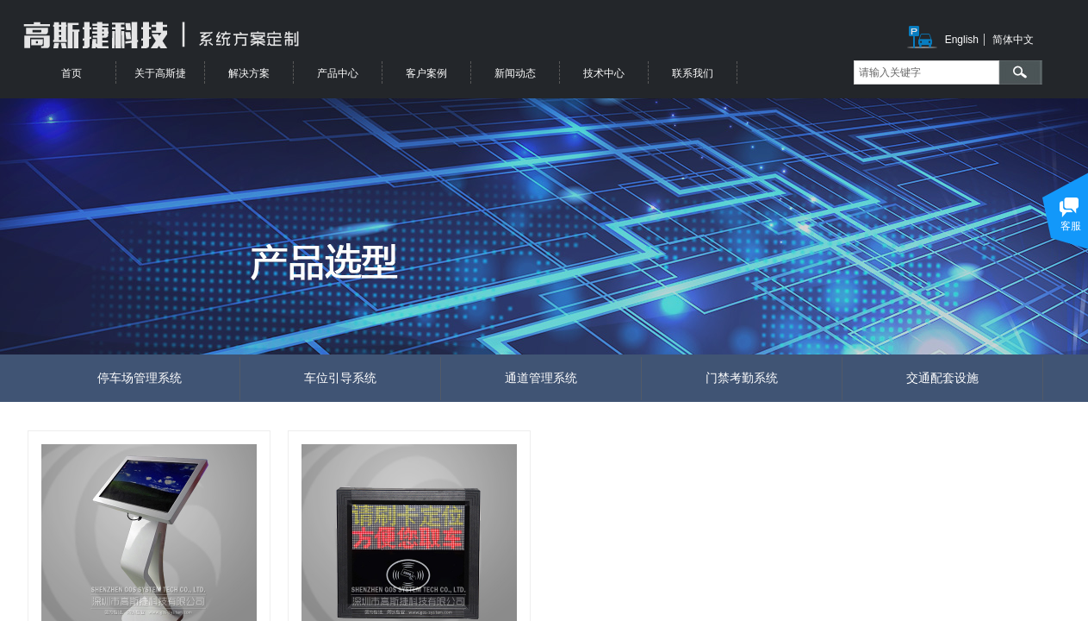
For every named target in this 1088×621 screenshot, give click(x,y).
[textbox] (926, 72)
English (962, 40)
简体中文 (1013, 40)
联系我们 (692, 73)
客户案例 (426, 73)
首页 (71, 73)
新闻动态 (515, 73)
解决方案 (249, 73)
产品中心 (337, 73)
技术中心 (604, 73)
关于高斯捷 (160, 73)
